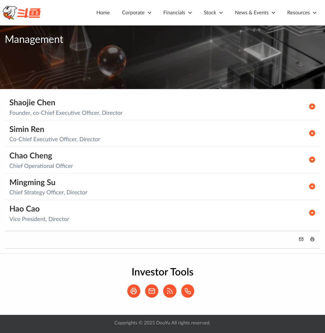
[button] (312, 239)
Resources (298, 13)
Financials (174, 13)
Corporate (133, 13)
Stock (210, 13)
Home (103, 13)
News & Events (252, 13)
